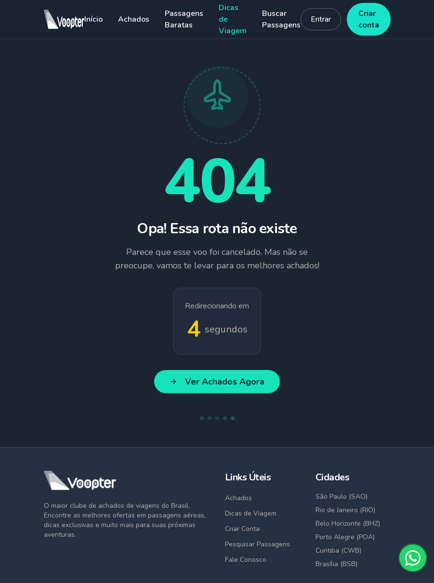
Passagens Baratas (184, 19)
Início (93, 19)
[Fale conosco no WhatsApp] (412, 557)
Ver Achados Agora (217, 381)
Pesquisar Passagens (257, 544)
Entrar (321, 19)
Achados (133, 19)
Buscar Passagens (281, 19)
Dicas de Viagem (233, 19)
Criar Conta (242, 528)
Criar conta (368, 19)
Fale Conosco (245, 559)
